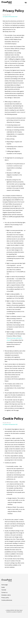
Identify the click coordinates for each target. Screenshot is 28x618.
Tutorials (3, 590)
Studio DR (20, 611)
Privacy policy (5, 597)
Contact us (4, 592)
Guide (3, 587)
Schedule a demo (6, 595)
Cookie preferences (6, 600)
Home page (4, 585)
